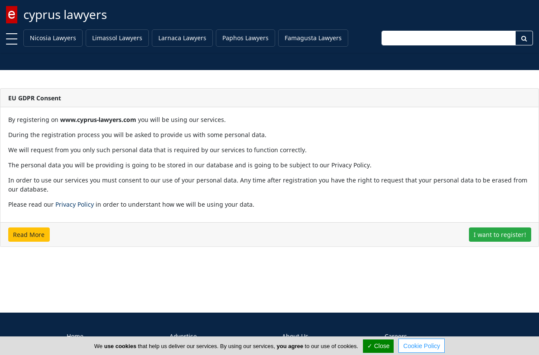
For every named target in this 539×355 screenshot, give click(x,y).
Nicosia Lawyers (53, 38)
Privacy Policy (74, 204)
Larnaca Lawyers (182, 38)
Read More (29, 234)
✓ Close (378, 345)
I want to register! (500, 234)
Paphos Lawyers (245, 38)
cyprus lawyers (65, 14)
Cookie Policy (421, 345)
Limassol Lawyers (117, 38)
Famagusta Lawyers (313, 38)
